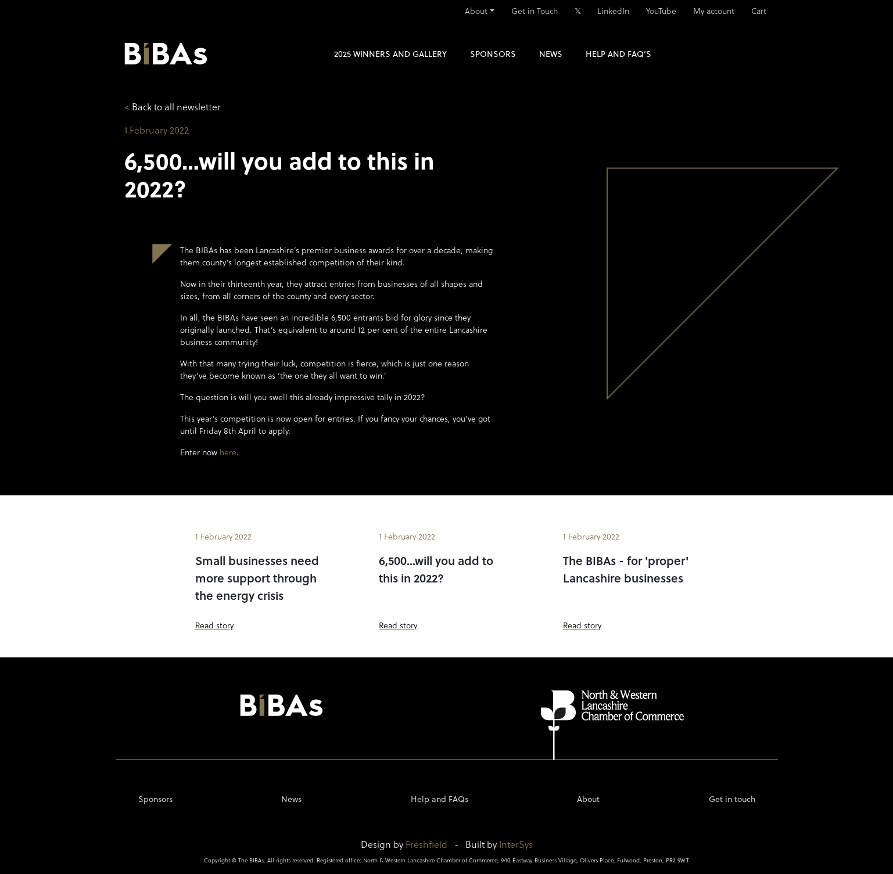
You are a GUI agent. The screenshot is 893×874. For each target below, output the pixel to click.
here (228, 452)
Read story (214, 625)
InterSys (516, 844)
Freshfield (426, 844)
